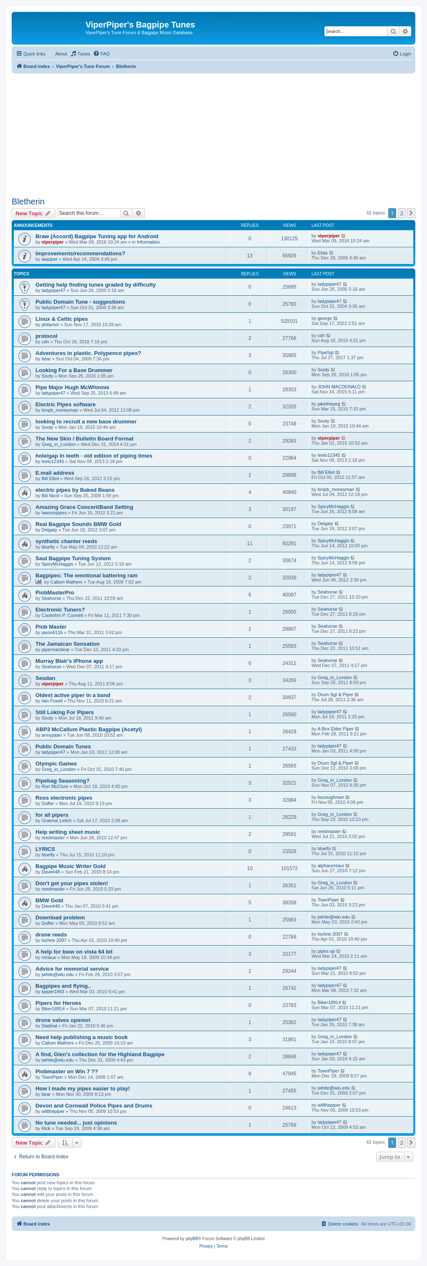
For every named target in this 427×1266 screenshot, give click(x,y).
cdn (45, 341)
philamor (50, 324)
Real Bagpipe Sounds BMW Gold (78, 524)
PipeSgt (326, 352)
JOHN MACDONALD (339, 386)
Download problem (60, 917)
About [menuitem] (61, 53)
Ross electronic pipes (63, 798)
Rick (46, 1128)
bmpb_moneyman (60, 410)
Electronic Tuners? (60, 610)
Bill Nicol (50, 495)
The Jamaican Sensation (67, 644)
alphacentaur (331, 865)
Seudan (45, 678)
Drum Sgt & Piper (336, 694)
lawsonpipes (54, 512)
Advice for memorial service (72, 969)
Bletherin (28, 201)
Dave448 (51, 871)
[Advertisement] (213, 131)
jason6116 (52, 632)
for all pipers (51, 815)
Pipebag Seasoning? (62, 781)
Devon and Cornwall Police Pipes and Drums (94, 1105)
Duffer (48, 803)
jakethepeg (329, 403)
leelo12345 (53, 461)
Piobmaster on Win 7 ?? (66, 1071)
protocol (46, 336)
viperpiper (53, 241)
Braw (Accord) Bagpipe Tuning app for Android (96, 236)
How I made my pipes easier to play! (82, 1088)
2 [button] (401, 213)
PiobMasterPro (54, 592)
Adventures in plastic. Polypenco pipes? (88, 353)
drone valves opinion (62, 1020)
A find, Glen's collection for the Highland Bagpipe (100, 1054)
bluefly (48, 546)
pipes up (326, 951)
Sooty (47, 375)
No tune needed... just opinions (76, 1123)
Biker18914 (53, 1008)
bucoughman (331, 797)
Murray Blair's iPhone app (69, 661)
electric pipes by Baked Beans (75, 490)
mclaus (49, 957)
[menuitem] (80, 54)
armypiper (52, 734)
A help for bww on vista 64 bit (74, 952)
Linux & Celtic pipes (61, 319)
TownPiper (328, 899)
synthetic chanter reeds (66, 541)
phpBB (192, 1238)
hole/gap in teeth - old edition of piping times (94, 456)
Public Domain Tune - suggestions (80, 302)
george (325, 318)
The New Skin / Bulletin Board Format (84, 438)
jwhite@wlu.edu (334, 916)
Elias (323, 252)
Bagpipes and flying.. (63, 986)
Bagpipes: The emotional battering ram (86, 575)
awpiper (50, 259)
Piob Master (51, 627)
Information (148, 241)
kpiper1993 (53, 991)
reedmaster (53, 837)
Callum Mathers (66, 581)
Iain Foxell (52, 700)
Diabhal (49, 1025)
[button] (411, 213)
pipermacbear (56, 649)
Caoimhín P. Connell (62, 615)
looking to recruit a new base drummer (86, 421)
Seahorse (51, 598)
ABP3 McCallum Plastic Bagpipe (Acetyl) (88, 729)
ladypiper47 (53, 290)
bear (46, 358)
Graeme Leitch (57, 820)
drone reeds (51, 934)
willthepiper (53, 1111)
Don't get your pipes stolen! (71, 883)
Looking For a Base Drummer (74, 370)
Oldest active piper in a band (73, 695)
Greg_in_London (59, 444)
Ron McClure (55, 786)
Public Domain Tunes (63, 746)
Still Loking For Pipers (64, 712)
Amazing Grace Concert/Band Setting (84, 507)
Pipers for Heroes (58, 1003)
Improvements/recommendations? (80, 253)
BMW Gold (49, 900)
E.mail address (54, 473)
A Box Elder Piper (336, 728)
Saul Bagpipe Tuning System (73, 558)
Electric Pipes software (65, 404)
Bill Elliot (50, 478)
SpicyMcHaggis (333, 506)
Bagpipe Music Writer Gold (70, 866)
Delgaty (49, 529)
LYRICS (45, 849)
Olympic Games (56, 763)
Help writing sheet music (67, 832)
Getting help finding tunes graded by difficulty (95, 285)
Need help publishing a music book (81, 1037)
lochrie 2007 (54, 940)
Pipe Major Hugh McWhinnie (72, 387)
